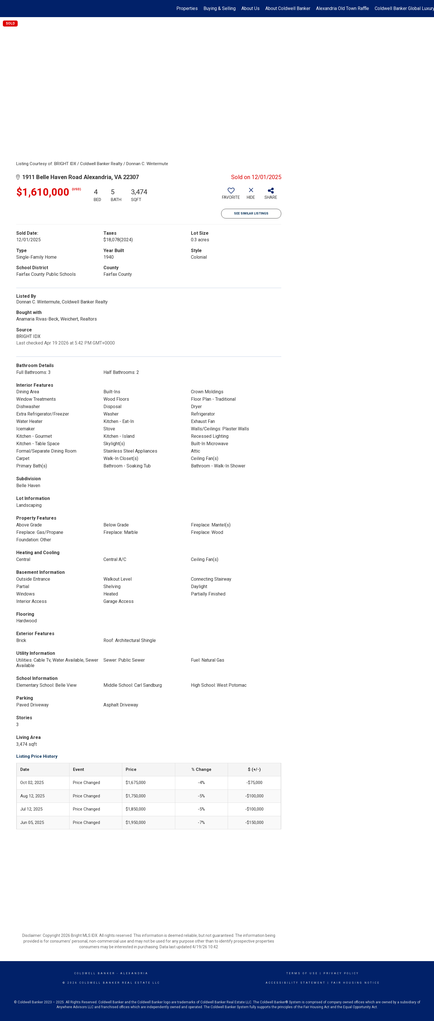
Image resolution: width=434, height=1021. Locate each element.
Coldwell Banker (94, 973)
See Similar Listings (251, 213)
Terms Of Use (302, 973)
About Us (250, 8)
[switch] (231, 195)
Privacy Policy (341, 973)
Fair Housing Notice (355, 982)
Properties (187, 8)
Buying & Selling (219, 8)
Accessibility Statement (296, 982)
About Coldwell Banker (287, 8)
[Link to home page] (7, 8)
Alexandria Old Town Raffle (342, 8)
